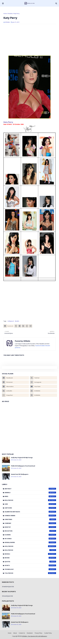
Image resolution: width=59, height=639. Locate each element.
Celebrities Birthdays (30, 512)
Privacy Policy (38, 633)
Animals (30, 492)
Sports (30, 565)
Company (30, 523)
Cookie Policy (48, 633)
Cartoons (30, 508)
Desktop (30, 527)
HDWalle (7, 22)
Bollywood (30, 500)
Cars (30, 504)
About (15, 633)
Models (10, 13)
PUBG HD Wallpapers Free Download (23, 466)
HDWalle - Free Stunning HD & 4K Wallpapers (34, 636)
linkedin (47, 345)
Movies (30, 558)
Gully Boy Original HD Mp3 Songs (22, 457)
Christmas (30, 519)
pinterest (17, 347)
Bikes (30, 496)
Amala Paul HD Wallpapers (19, 474)
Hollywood (11, 321)
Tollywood (30, 573)
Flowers (30, 535)
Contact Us (22, 633)
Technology (30, 569)
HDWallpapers (30, 542)
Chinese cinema (30, 515)
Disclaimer (30, 633)
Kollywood (30, 550)
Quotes (30, 561)
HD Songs (30, 538)
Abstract (30, 489)
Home (5, 13)
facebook (38, 345)
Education (30, 531)
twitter (43, 345)
